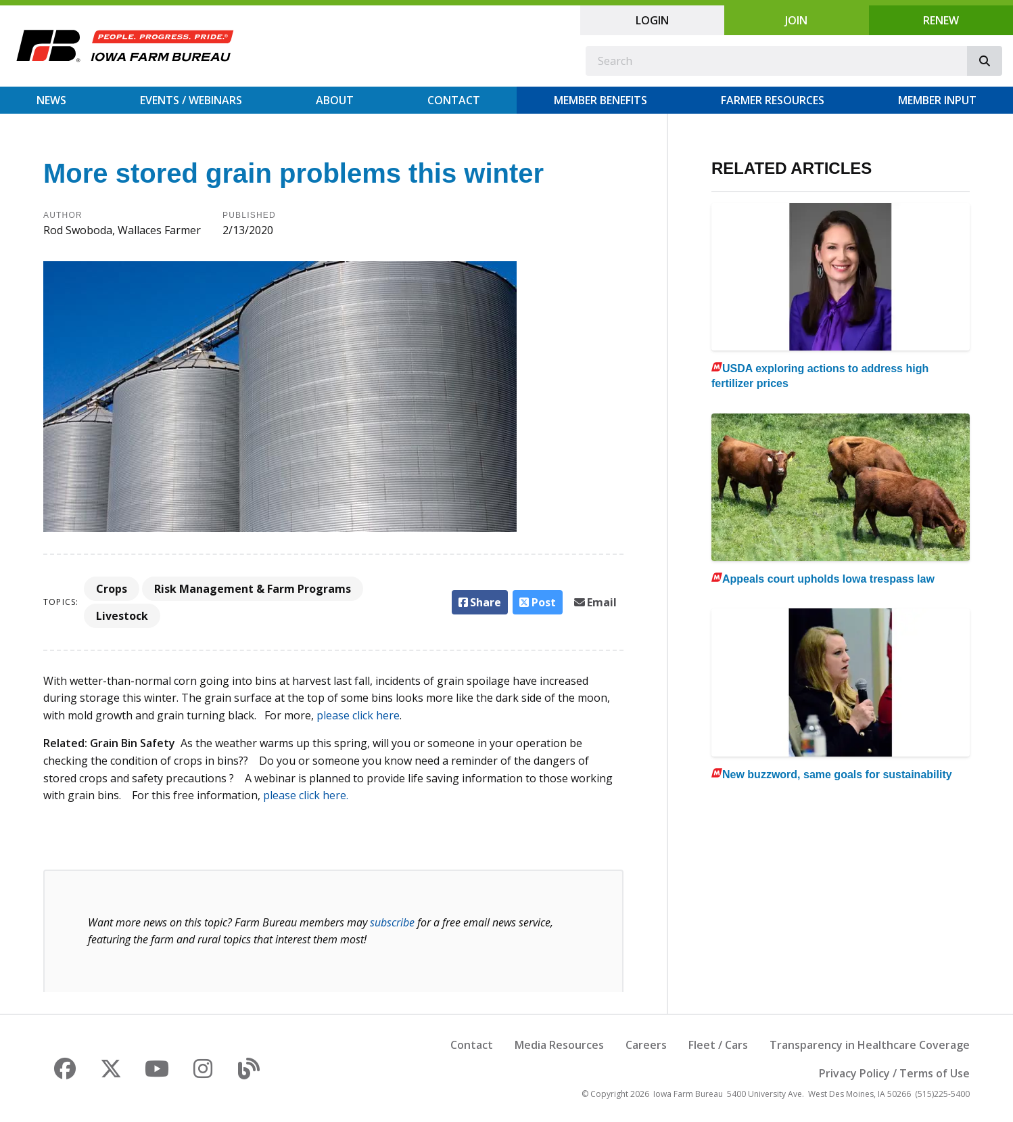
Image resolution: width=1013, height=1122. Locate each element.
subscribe (392, 922)
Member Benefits (600, 100)
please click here (358, 715)
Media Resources (559, 1044)
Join (796, 20)
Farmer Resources (772, 100)
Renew (941, 20)
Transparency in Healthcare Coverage (870, 1044)
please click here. (305, 795)
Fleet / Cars (718, 1044)
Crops (111, 588)
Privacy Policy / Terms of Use (894, 1073)
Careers (646, 1044)
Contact (453, 100)
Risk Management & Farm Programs (252, 588)
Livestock (122, 615)
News (51, 100)
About (335, 100)
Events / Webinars (191, 100)
